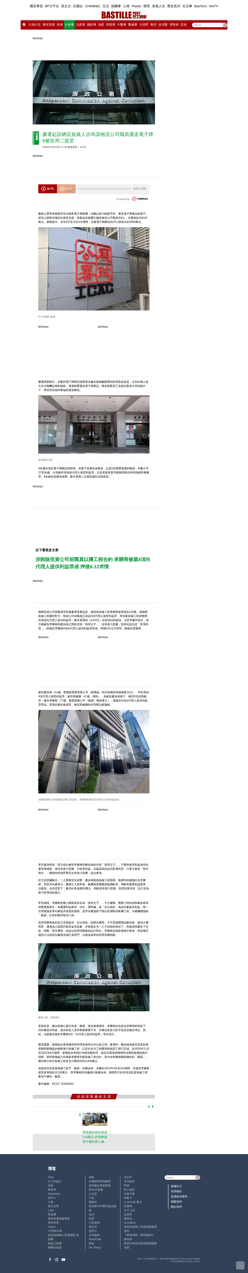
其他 (183, 24)
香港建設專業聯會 (100, 1185)
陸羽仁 (52, 1197)
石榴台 (78, 6)
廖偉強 (128, 1218)
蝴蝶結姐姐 (55, 1247)
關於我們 (176, 1206)
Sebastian (54, 1193)
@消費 (163, 24)
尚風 (91, 1218)
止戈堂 (93, 1193)
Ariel (50, 1177)
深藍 (50, 1185)
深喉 (91, 1177)
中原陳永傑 (55, 1230)
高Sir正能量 (96, 1189)
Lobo (51, 1210)
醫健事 (132, 24)
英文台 (66, 6)
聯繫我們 (176, 1201)
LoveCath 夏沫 (133, 1202)
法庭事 (80, 24)
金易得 (128, 1214)
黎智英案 (49, 24)
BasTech (200, 6)
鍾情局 (52, 1189)
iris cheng (94, 1247)
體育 (146, 6)
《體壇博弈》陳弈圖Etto (138, 1235)
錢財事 (91, 24)
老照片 (93, 1230)
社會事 (69, 24)
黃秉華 (128, 1206)
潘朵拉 (93, 1226)
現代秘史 (129, 1181)
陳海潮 (128, 1239)
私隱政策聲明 (179, 1196)
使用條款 (176, 1191)
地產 (101, 24)
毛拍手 (128, 1177)
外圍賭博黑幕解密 (100, 1181)
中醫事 (121, 24)
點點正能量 (55, 1243)
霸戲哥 (93, 1202)
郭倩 (126, 1185)
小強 (50, 1202)
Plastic (136, 6)
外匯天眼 (129, 1193)
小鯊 (91, 1197)
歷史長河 (173, 6)
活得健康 (94, 1235)
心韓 (126, 6)
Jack (91, 1214)
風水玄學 (53, 1206)
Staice (51, 1226)
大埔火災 (34, 24)
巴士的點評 (55, 1181)
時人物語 (129, 1189)
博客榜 (174, 24)
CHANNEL (93, 6)
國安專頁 (36, 6)
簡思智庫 (53, 1222)
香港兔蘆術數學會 (59, 1218)
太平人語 (129, 1210)
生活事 (187, 6)
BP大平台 (52, 6)
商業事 (110, 24)
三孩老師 (94, 1222)
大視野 (143, 24)
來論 (91, 1243)
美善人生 (158, 6)
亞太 (106, 6)
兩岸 (153, 24)
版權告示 (176, 1186)
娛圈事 (116, 6)
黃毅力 (128, 1197)
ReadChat (95, 1239)
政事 (60, 24)
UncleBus (130, 1222)
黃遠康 (52, 1214)
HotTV (213, 6)
